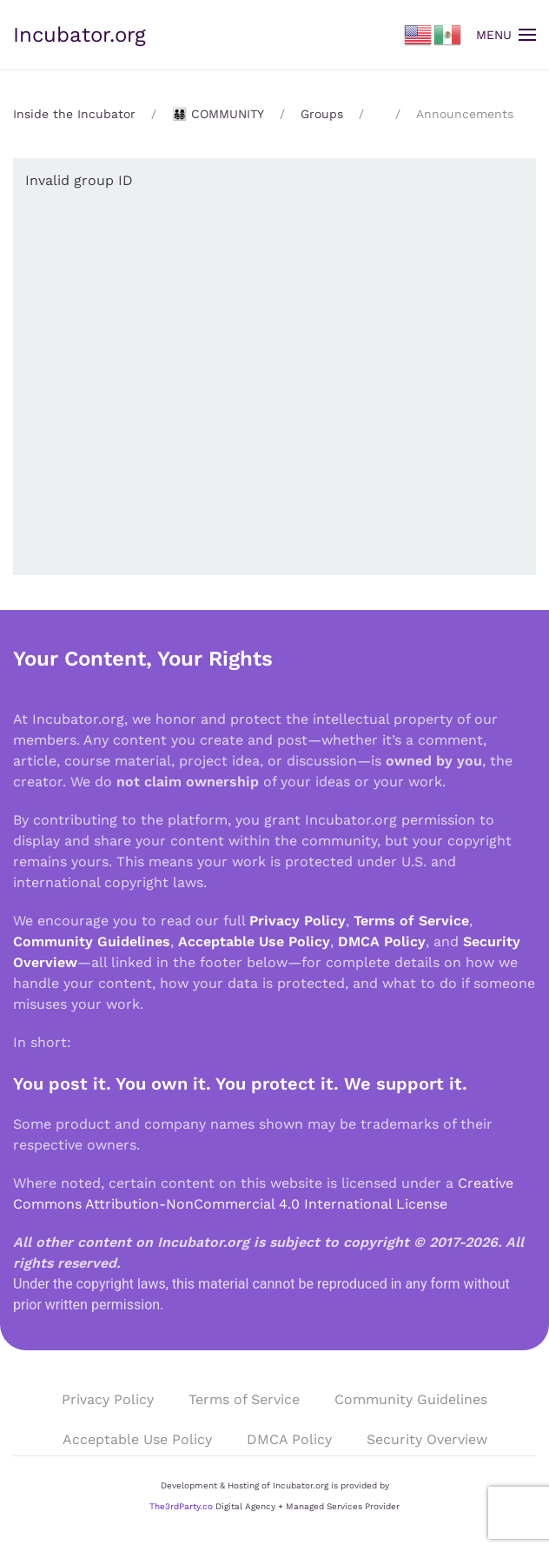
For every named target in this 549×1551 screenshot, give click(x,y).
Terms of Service (411, 920)
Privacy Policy (297, 920)
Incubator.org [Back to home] (79, 35)
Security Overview (427, 1439)
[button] (506, 35)
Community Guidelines (91, 941)
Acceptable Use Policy (254, 941)
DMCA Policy (382, 941)
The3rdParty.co (181, 1506)
